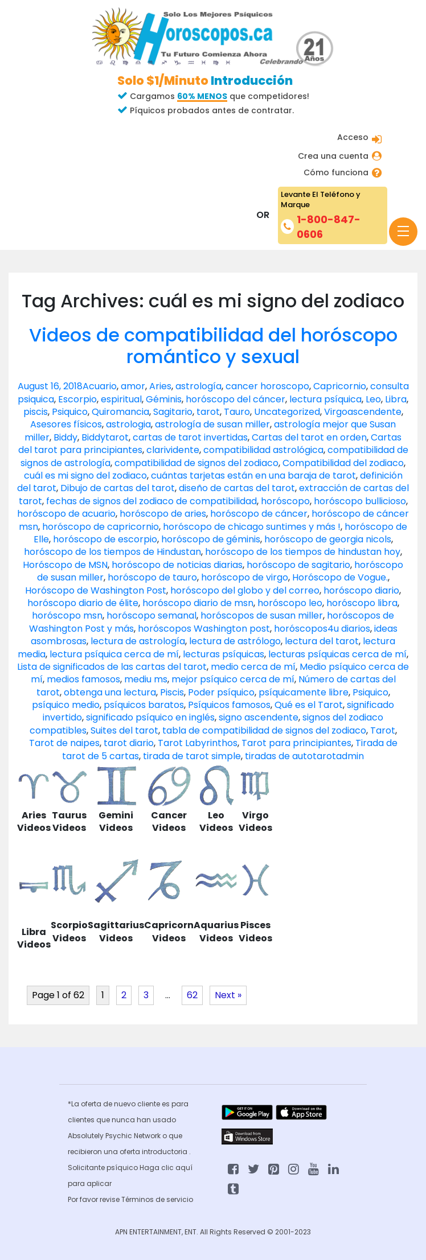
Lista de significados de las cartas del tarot (112, 666)
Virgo (335, 411)
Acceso (352, 137)
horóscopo (285, 501)
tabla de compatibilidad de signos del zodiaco (264, 730)
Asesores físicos (66, 424)
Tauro (237, 411)
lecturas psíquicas (223, 654)
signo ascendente (258, 717)
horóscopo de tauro (152, 577)
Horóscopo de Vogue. (340, 577)
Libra (396, 399)
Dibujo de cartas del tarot (117, 488)
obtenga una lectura (110, 692)
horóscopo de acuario (66, 513)
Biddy (65, 437)
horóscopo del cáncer (235, 399)
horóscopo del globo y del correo (244, 590)
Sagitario (172, 411)
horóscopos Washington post (204, 628)
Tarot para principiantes (296, 743)
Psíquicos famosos (229, 704)
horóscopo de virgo (244, 577)
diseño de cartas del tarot (237, 488)
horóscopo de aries (163, 513)
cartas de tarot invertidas (190, 437)
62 (192, 995)
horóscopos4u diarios (322, 628)
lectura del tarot (322, 641)
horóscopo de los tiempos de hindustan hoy (302, 551)
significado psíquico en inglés (150, 717)
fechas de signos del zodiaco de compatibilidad (151, 501)
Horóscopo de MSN (65, 564)
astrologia (128, 424)
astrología (198, 386)
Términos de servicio (157, 1199)
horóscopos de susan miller (261, 615)
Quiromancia (120, 411)
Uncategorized (287, 411)
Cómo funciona (336, 172)
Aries (160, 386)
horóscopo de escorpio (105, 539)
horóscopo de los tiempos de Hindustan (112, 551)
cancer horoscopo (267, 386)
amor (133, 386)
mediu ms (145, 679)
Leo (373, 399)
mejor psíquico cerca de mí (232, 679)
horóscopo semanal (151, 615)
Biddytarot (105, 437)
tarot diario (129, 743)
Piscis (172, 692)
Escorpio (77, 399)
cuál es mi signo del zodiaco (85, 475)
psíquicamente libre (304, 692)
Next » (228, 995)
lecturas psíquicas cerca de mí (337, 654)
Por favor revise (94, 1199)
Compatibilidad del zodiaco (343, 463)
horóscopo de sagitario (298, 564)
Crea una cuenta (333, 156)
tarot (208, 411)
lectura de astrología (138, 641)
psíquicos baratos (144, 704)
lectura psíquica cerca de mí (114, 654)
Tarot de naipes (64, 743)
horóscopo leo (289, 603)
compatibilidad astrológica (263, 449)
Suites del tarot (124, 730)
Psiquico (70, 411)
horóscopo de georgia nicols (327, 539)
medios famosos (83, 679)
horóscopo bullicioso (360, 501)
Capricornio (339, 386)
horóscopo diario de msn (197, 603)
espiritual (121, 399)
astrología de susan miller (212, 424)
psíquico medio (66, 704)
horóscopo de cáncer (259, 513)
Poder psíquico (221, 692)
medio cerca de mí (253, 666)
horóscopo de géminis (210, 539)
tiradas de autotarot (290, 756)
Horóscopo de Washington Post (95, 590)
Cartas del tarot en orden (309, 437)
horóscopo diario (361, 590)
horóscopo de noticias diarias (177, 564)
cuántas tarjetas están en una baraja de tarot (253, 475)
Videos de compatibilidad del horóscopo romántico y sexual (213, 345)
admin (350, 756)
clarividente (172, 449)
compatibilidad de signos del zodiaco (196, 463)
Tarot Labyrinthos (197, 743)
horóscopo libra (362, 603)
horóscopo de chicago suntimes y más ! (252, 526)
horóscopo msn (67, 615)
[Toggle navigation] (403, 231)
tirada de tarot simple (192, 756)
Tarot (382, 730)
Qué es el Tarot (309, 704)
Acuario (100, 386)
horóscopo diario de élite (82, 603)
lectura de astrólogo (235, 641)
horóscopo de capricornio (100, 526)
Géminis (164, 399)
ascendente (374, 411)
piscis (35, 411)
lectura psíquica (325, 399)
